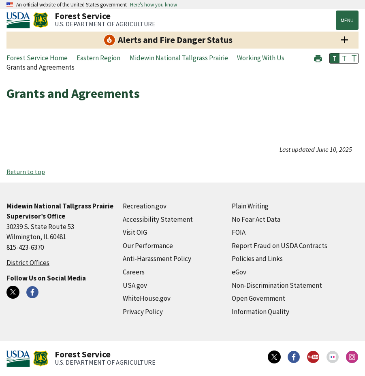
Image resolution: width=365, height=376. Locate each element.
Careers (134, 272)
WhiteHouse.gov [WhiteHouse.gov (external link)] (147, 298)
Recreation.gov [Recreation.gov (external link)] (144, 206)
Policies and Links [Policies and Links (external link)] (257, 258)
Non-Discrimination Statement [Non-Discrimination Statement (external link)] (277, 285)
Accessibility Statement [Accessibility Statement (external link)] (158, 219)
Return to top (25, 172)
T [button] (335, 58)
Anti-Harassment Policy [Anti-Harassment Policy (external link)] (157, 258)
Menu (347, 20)
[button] (318, 58)
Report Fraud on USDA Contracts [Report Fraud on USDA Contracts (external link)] (279, 245)
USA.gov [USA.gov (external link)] (135, 285)
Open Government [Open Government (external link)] (258, 298)
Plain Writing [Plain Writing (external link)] (250, 206)
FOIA (238, 232)
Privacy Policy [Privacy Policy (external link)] (143, 311)
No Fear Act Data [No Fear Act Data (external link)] (256, 219)
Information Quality (260, 311)
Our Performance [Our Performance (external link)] (148, 245)
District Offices (27, 262)
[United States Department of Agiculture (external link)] (19, 20)
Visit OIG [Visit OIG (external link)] (135, 232)
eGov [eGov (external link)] (239, 272)
